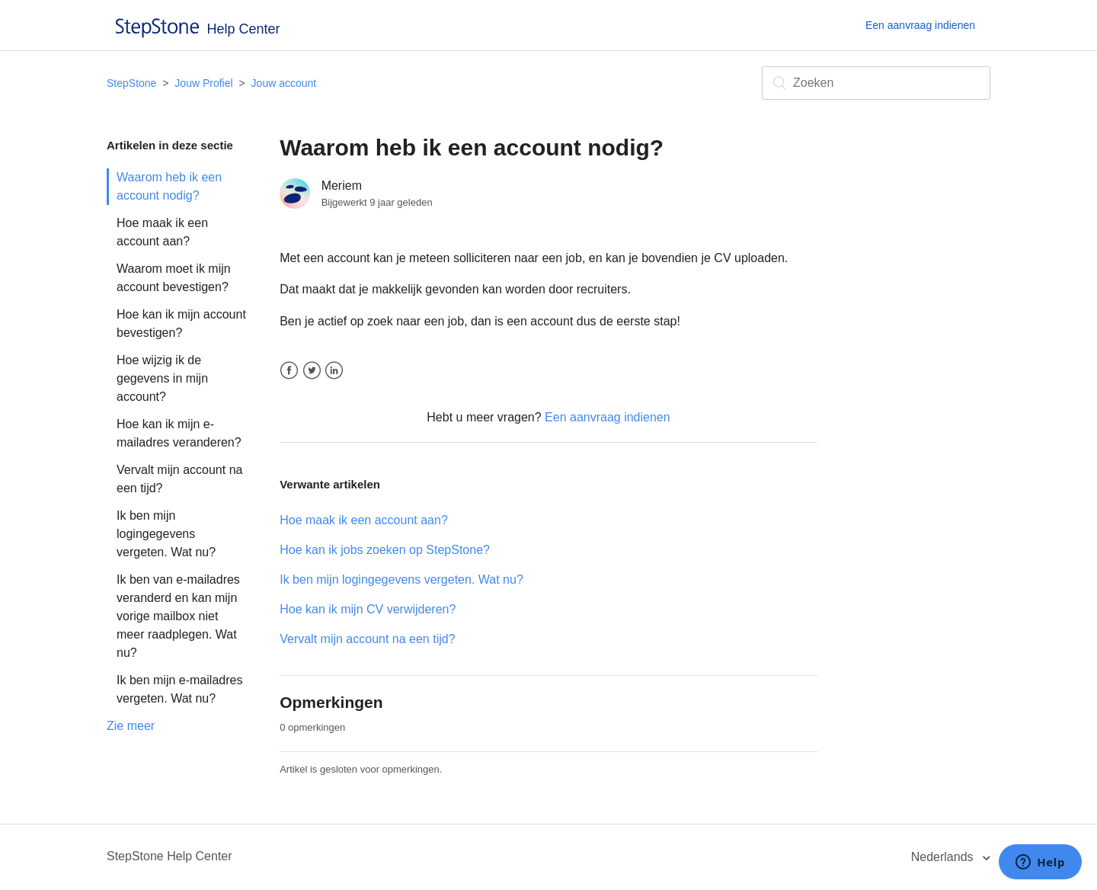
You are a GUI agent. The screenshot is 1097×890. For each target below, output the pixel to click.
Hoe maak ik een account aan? (162, 232)
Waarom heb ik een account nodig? (169, 186)
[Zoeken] (876, 83)
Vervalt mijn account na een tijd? (179, 479)
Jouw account (284, 83)
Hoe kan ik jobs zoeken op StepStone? (385, 549)
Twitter (311, 370)
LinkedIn (334, 370)
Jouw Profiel (203, 83)
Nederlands (944, 856)
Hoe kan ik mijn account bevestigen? (181, 323)
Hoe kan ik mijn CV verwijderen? (368, 609)
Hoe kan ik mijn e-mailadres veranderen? (179, 433)
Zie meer (131, 725)
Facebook (289, 370)
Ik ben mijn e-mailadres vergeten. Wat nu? (179, 689)
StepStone (131, 83)
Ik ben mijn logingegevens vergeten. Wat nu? (166, 534)
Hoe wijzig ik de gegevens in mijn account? (162, 378)
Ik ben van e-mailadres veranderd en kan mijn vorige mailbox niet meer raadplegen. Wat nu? (178, 616)
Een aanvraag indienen (920, 25)
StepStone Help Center (169, 856)
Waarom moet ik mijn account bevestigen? (174, 277)
